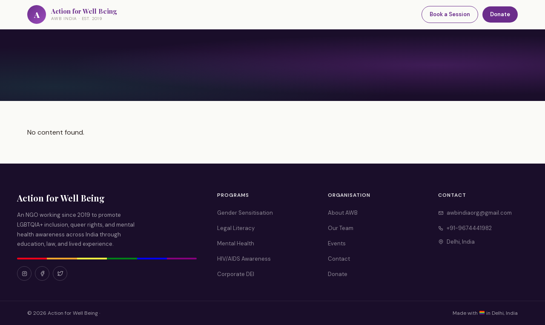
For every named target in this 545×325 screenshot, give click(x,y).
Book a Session (450, 14)
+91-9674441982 (465, 228)
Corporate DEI (235, 274)
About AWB (343, 212)
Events (337, 243)
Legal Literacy (236, 228)
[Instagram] (24, 273)
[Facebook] (42, 273)
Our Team (340, 228)
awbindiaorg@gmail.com (475, 212)
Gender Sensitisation (245, 212)
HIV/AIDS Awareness (244, 258)
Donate (500, 14)
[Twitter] (60, 273)
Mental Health (235, 243)
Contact (339, 258)
